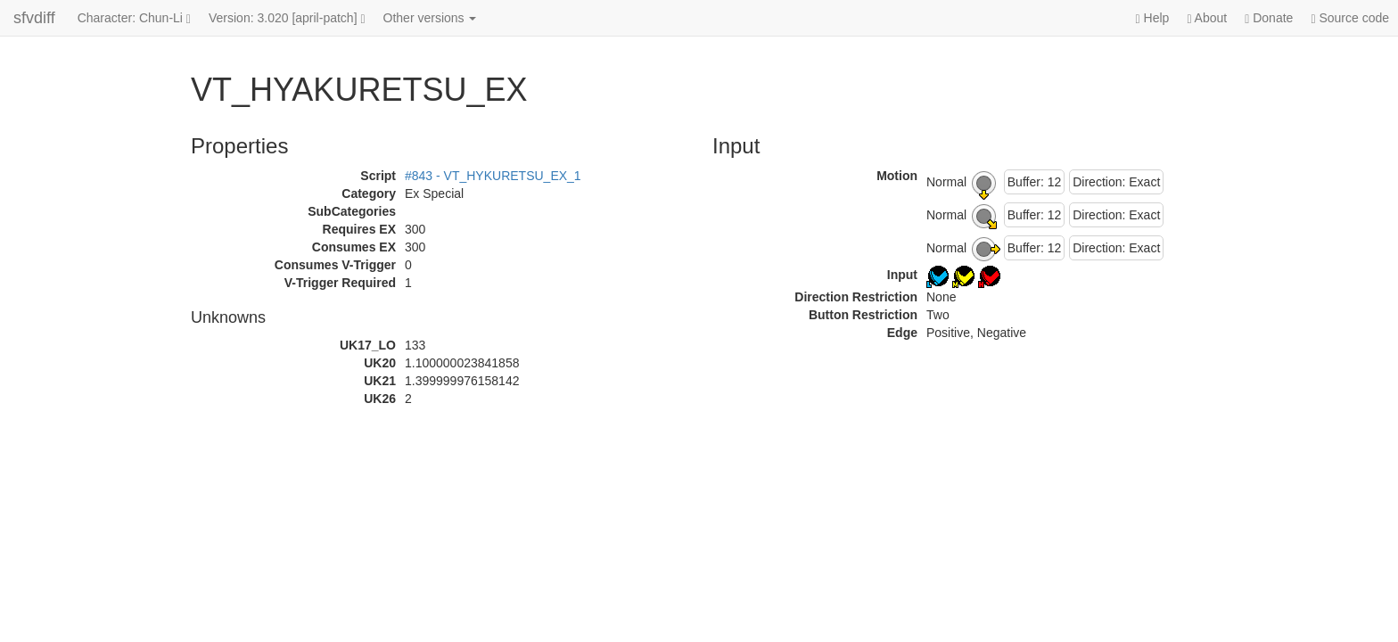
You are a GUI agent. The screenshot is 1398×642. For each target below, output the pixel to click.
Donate (1269, 18)
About (1207, 18)
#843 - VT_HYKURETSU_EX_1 (493, 176)
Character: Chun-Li (134, 18)
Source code (1350, 18)
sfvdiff (34, 18)
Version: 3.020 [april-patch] (287, 18)
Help (1153, 18)
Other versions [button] (430, 18)
